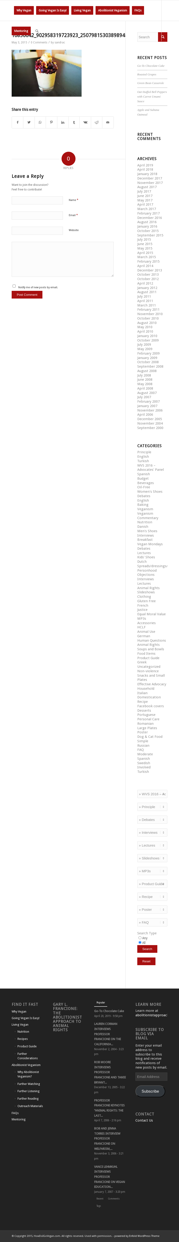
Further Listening (28, 1091)
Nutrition (144, 522)
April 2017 (145, 204)
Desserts (144, 710)
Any (145, 938)
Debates (143, 496)
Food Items (146, 653)
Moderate (145, 754)
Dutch (142, 561)
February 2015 (148, 261)
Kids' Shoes (146, 557)
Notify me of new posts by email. (38, 287)
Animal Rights (148, 588)
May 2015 (144, 248)
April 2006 (145, 414)
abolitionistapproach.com (156, 1015)
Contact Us (144, 1120)
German (143, 636)
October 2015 (148, 231)
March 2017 (146, 209)
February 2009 (148, 353)
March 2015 (146, 257)
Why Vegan (19, 1011)
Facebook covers (150, 706)
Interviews (145, 535)
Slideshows (146, 592)
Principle (144, 452)
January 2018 (147, 174)
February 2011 (148, 309)
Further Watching (28, 1084)
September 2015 (150, 235)
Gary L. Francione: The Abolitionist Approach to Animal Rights (67, 1017)
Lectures (144, 553)
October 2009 (148, 340)
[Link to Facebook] (20, 51)
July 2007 (144, 397)
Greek (142, 662)
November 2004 (150, 423)
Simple (142, 741)
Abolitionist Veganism (26, 1065)
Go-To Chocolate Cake (151, 65)
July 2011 (144, 296)
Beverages (145, 483)
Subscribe (150, 1091)
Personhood (147, 570)
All (143, 943)
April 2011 (145, 301)
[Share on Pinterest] (51, 122)
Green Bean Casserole (150, 83)
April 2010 (145, 331)
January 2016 (147, 226)
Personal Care (148, 719)
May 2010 (144, 327)
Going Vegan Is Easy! (25, 1018)
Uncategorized (148, 667)
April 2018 (145, 169)
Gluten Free (146, 601)
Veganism (145, 509)
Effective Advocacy (151, 684)
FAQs (15, 1113)
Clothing (144, 597)
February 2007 (148, 401)
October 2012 (148, 279)
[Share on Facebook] (17, 122)
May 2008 (144, 384)
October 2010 (148, 318)
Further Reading (28, 1098)
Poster (142, 732)
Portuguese (146, 715)
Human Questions (151, 640)
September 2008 (150, 366)
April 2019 (145, 165)
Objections (146, 575)
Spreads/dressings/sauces (157, 566)
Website (74, 230)
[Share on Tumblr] (74, 122)
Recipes (22, 1039)
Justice (142, 610)
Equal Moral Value (151, 614)
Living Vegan (20, 1024)
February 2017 (148, 213)
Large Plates (147, 728)
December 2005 (149, 419)
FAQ (140, 750)
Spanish (143, 474)
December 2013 (149, 270)
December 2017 (149, 178)
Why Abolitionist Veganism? (28, 1074)
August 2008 (147, 371)
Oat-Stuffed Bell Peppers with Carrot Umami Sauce (152, 96)
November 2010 (150, 314)
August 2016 (147, 222)
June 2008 (144, 379)
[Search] (37, 31)
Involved (144, 767)
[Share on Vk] (85, 122)
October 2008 (148, 362)
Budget (143, 478)
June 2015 (144, 244)
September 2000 (150, 428)
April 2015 (145, 253)
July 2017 (144, 191)
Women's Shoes (149, 491)
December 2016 (149, 218)
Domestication (149, 697)
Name (73, 200)
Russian (143, 745)
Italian (142, 693)
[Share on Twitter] (28, 122)
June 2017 (144, 196)
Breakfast (145, 540)
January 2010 (147, 336)
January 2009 (147, 358)
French (142, 605)
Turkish (143, 461)
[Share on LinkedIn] (62, 122)
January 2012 (147, 288)
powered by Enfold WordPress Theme (136, 1236)
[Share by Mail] (108, 122)
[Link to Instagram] (27, 51)
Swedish (143, 763)
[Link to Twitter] (13, 51)
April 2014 (145, 266)
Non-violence (148, 671)
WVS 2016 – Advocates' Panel (150, 467)
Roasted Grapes (146, 74)
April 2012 (145, 283)
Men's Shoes (147, 531)
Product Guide (148, 658)
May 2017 (144, 200)
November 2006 (150, 410)
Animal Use (146, 632)
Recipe (142, 702)
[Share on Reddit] (96, 122)
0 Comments (39, 42)
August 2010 (147, 323)
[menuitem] (24, 10)
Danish (142, 526)
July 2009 (144, 344)
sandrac (60, 42)
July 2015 (144, 239)
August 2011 (147, 292)
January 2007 (147, 406)
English (143, 456)
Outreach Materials (30, 1106)
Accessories (146, 623)
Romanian (145, 723)
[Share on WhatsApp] (40, 122)
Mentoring (19, 1119)
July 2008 (144, 375)
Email (73, 215)
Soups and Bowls (150, 649)
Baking (142, 505)
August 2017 (147, 187)
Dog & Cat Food (149, 737)
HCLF (141, 627)
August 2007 (147, 393)
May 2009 (144, 349)
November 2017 (150, 183)
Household (145, 688)
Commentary (147, 518)
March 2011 (146, 305)
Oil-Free (143, 487)
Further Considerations (27, 1056)
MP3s (141, 618)
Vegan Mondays (150, 544)
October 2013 (148, 274)
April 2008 (145, 388)
